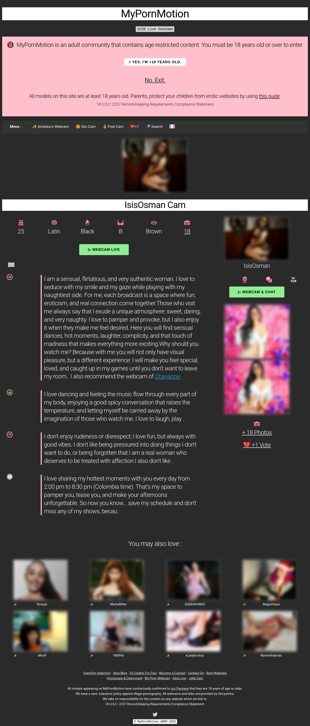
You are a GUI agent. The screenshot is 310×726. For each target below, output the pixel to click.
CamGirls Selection (96, 673)
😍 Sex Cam (86, 126)
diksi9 (42, 655)
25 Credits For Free (143, 673)
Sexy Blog (120, 673)
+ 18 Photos (257, 432)
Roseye (42, 604)
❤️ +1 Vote (257, 445)
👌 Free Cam (112, 126)
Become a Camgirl (172, 673)
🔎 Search (154, 126)
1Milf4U (118, 655)
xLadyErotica (195, 655)
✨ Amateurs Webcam (50, 126)
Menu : (15, 126)
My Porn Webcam (157, 678)
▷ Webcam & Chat (257, 292)
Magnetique (271, 604)
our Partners (180, 689)
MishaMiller (118, 604)
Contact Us (196, 673)
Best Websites (216, 673)
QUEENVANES (195, 604)
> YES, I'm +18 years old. (155, 62)
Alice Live (179, 678)
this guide (269, 96)
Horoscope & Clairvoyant (124, 678)
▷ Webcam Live (104, 249)
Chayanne (167, 376)
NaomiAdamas (271, 655)
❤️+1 (134, 126)
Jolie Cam (196, 678)
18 (187, 231)
